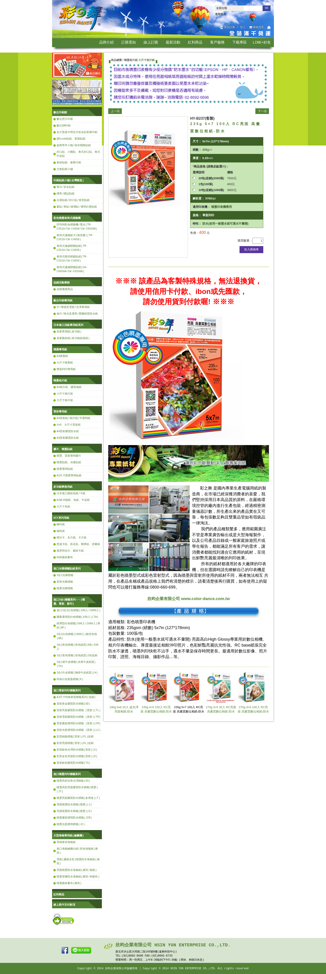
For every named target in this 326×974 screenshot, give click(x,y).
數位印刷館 (60, 112)
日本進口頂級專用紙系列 (68, 325)
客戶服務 (217, 42)
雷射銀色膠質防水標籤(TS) (73, 763)
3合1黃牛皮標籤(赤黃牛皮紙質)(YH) (76, 664)
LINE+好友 (262, 42)
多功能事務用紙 (62, 487)
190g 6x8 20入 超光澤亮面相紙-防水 (123, 692)
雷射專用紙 (60, 412)
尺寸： (197, 141)
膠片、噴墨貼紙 (62, 449)
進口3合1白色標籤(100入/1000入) (79, 610)
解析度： (198, 198)
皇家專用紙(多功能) (69, 332)
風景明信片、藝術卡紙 (70, 551)
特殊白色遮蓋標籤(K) (70, 679)
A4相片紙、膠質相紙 (69, 387)
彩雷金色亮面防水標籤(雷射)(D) (77, 756)
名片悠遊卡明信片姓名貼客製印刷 (77, 132)
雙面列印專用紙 (66, 369)
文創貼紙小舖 (65, 169)
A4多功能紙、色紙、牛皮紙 (73, 500)
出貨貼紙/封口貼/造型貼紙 (73, 200)
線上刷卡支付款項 (64, 905)
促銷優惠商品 (65, 289)
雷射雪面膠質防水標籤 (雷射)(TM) (79, 717)
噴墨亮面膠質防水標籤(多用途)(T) (78, 798)
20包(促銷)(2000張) (211, 178)
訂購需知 (128, 42)
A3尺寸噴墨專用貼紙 (69, 475)
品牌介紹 (106, 42)
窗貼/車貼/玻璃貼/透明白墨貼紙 (77, 207)
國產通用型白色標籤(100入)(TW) (77, 617)
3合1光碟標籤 (65, 575)
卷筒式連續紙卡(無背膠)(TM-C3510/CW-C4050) (75, 237)
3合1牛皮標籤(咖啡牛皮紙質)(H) (77, 673)
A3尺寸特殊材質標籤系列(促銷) (76, 697)
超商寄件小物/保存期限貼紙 (74, 145)
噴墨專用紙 (60, 349)
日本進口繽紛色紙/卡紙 (71, 493)
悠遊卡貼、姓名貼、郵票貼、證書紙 (78, 544)
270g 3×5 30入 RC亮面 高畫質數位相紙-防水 (221, 692)
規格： (197, 215)
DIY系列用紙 (61, 518)
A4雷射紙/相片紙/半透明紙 (73, 418)
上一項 (115, 111)
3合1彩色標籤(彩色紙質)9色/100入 (77, 647)
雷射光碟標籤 (65, 582)
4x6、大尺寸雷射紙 (69, 425)
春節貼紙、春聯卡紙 (69, 163)
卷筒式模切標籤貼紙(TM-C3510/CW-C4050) (72, 259)
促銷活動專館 (61, 283)
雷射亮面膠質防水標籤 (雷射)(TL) (79, 710)
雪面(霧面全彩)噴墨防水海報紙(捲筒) (78, 861)
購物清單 (258, 27)
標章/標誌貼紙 (65, 194)
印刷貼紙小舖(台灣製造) (68, 180)
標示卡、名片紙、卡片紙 (71, 538)
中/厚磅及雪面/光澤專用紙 (73, 307)
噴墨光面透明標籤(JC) (71, 824)
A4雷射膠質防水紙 (68, 431)
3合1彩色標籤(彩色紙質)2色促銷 (77, 655)
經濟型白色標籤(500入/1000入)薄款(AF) (78, 626)
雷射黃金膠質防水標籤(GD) (73, 704)
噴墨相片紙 (60, 381)
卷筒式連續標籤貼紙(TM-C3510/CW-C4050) (72, 248)
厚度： (197, 158)
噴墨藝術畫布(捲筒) (69, 883)
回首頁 (269, 27)
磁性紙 (61, 531)
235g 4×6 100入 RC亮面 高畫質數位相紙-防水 (156, 692)
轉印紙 (61, 524)
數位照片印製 (65, 119)
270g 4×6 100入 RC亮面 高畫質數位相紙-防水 (253, 692)
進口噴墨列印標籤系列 (67, 774)
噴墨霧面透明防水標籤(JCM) (74, 818)
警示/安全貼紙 (65, 187)
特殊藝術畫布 (65, 557)
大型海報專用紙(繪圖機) (68, 836)
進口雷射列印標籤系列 (67, 691)
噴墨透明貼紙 (65, 469)
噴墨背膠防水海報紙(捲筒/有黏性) (78, 877)
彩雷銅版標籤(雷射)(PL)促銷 (75, 737)
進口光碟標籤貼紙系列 (67, 569)
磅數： (197, 149)
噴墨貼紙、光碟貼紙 (69, 462)
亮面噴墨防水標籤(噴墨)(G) (74, 811)
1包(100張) (206, 184)
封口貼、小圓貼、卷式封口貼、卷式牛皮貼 (78, 154)
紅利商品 (195, 42)
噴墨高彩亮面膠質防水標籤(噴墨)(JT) (77, 789)
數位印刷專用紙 (62, 301)
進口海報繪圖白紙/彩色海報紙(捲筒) (77, 851)
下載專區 (239, 42)
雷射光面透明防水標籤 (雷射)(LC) (79, 730)
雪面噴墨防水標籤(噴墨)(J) (74, 805)
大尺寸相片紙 (65, 400)
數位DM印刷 (64, 126)
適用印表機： (201, 206)
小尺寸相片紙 (65, 394)
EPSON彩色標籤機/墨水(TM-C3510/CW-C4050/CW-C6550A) (77, 227)
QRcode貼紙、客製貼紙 (71, 139)
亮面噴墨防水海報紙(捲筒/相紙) (77, 870)
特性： (197, 223)
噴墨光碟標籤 (65, 588)
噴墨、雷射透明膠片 (69, 456)
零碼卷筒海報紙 (66, 842)
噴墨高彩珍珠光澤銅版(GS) (73, 781)
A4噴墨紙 (62, 356)
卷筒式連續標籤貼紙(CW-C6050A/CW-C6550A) (72, 269)
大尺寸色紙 (63, 507)
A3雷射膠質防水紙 (68, 438)
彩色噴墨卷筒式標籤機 (67, 218)
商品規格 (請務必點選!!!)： (211, 166)
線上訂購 (151, 42)
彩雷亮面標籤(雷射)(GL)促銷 (75, 743)
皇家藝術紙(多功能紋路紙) (73, 338)
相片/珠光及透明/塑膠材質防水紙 (77, 314)
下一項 (262, 111)
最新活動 (173, 42)
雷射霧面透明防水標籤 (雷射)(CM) (79, 723)
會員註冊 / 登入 (234, 27)
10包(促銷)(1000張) (213, 190)
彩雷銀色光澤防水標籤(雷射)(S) (77, 750)
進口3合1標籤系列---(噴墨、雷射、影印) (69, 602)
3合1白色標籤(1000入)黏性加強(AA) (77, 636)
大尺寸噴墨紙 (65, 363)
